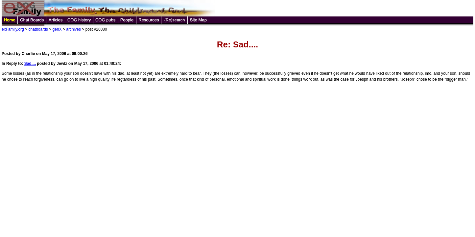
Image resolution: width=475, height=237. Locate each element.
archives (73, 29)
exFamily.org (13, 29)
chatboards (38, 29)
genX (57, 29)
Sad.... (30, 63)
